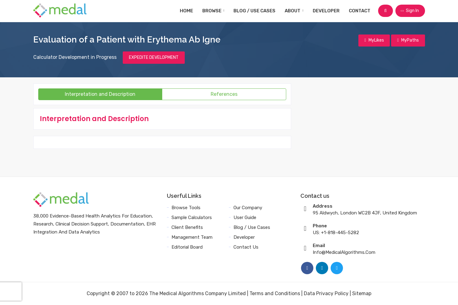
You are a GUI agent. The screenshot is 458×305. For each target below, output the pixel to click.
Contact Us (245, 247)
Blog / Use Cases (255, 11)
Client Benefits (187, 227)
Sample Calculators (191, 217)
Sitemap (361, 293)
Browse (214, 11)
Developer (326, 11)
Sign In (409, 10)
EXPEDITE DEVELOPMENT (154, 57)
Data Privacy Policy (326, 293)
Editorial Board (187, 247)
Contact (360, 11)
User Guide (244, 217)
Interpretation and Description (100, 94)
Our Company (247, 207)
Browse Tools (185, 207)
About (294, 11)
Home (186, 11)
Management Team (191, 237)
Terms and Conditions (275, 293)
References (224, 94)
